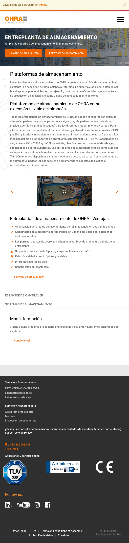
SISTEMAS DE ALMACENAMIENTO (28, 304)
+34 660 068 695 (17, 444)
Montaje (10, 416)
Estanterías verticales (18, 397)
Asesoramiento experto (19, 411)
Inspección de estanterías (20, 420)
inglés (42, 4)
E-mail (11, 449)
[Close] (124, 5)
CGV (33, 531)
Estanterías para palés (18, 392)
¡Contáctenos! (21, 340)
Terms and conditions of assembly (61, 531)
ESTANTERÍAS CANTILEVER (24, 295)
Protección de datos (41, 535)
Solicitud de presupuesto (24, 53)
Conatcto (63, 535)
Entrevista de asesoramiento (66, 53)
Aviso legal (19, 531)
